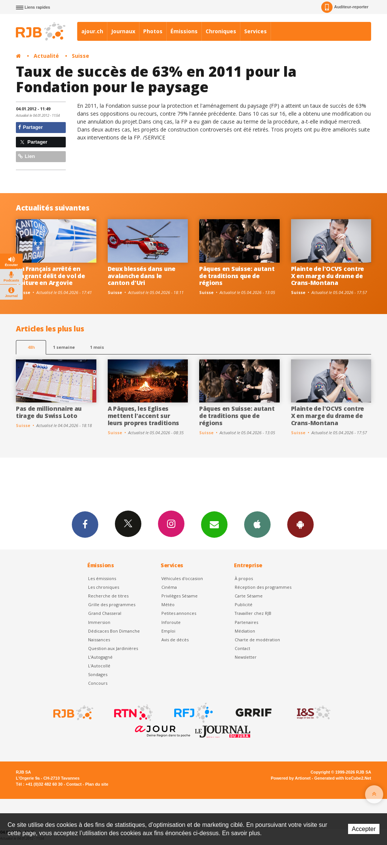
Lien (26, 156)
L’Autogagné (100, 657)
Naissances (99, 639)
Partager (30, 127)
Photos (153, 31)
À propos (244, 578)
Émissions (184, 31)
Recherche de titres (108, 595)
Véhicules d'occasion (182, 578)
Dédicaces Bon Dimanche (114, 630)
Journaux (123, 31)
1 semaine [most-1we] (64, 347)
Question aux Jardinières (113, 648)
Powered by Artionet (291, 778)
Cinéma (169, 587)
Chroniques (221, 31)
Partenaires (246, 622)
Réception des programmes (263, 587)
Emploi (168, 630)
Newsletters (214, 524)
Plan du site (96, 784)
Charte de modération (257, 639)
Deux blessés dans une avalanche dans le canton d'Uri (141, 276)
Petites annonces (178, 613)
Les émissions (102, 578)
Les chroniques (103, 587)
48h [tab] (31, 347)
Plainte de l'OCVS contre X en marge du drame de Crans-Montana (327, 276)
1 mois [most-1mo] (97, 347)
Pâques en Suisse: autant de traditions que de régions (236, 276)
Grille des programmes (111, 604)
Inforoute (171, 622)
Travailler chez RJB (253, 613)
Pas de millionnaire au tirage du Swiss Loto (49, 412)
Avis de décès (175, 639)
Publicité (243, 604)
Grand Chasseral (104, 613)
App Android (300, 524)
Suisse (80, 55)
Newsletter (246, 657)
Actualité (46, 55)
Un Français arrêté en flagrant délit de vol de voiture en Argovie (50, 276)
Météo (168, 604)
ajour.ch (92, 31)
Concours (97, 683)
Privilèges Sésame (179, 595)
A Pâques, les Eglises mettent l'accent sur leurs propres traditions (143, 415)
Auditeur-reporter (344, 7)
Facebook (85, 524)
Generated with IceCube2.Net (342, 778)
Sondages (97, 674)
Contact (242, 648)
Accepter (364, 829)
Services (255, 31)
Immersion (99, 622)
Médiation (245, 630)
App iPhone (257, 524)
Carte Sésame (249, 595)
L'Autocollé (99, 665)
